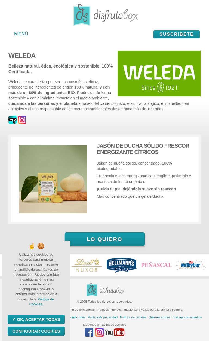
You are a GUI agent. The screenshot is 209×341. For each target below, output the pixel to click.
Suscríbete (176, 34)
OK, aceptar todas (38, 319)
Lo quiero (104, 239)
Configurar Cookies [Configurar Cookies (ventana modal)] (36, 331)
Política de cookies (133, 317)
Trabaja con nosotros (187, 317)
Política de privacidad (103, 317)
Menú (21, 34)
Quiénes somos (159, 317)
